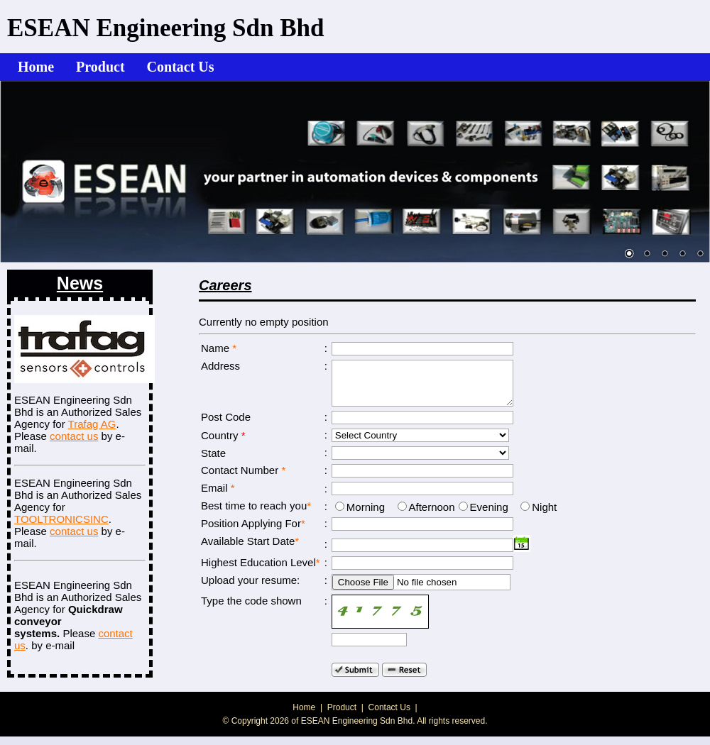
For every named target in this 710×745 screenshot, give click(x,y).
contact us (74, 436)
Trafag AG (92, 424)
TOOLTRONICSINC (61, 519)
